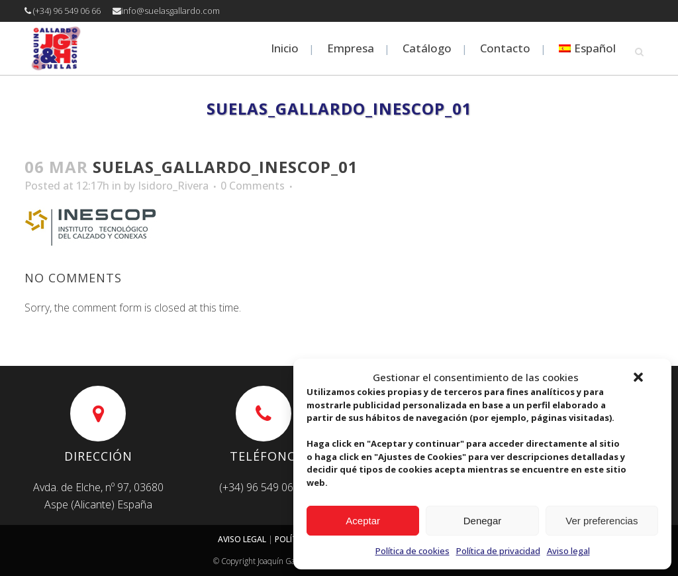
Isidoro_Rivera (173, 185)
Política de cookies (412, 551)
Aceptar (363, 520)
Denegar (482, 520)
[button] (638, 377)
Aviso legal (568, 551)
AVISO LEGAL (242, 539)
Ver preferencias (601, 520)
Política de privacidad (498, 551)
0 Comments (252, 185)
